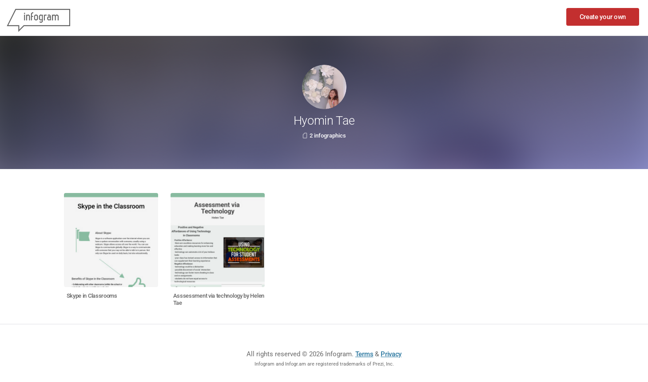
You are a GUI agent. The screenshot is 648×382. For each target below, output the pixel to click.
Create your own (603, 17)
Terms (364, 354)
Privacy (391, 354)
